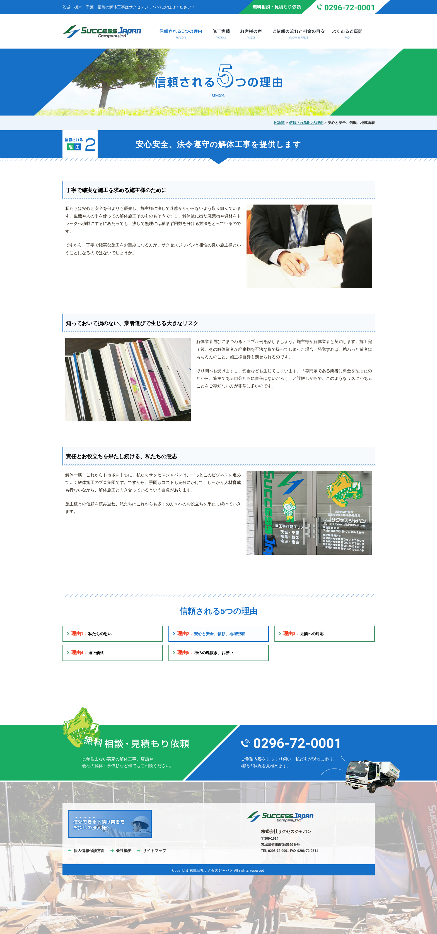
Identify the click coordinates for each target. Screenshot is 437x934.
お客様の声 (251, 34)
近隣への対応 (303, 633)
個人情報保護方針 (89, 850)
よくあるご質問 (350, 34)
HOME (279, 123)
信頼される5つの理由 (180, 34)
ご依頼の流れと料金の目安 (298, 34)
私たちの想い (91, 633)
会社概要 (124, 850)
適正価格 (87, 652)
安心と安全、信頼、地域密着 (211, 633)
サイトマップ (154, 850)
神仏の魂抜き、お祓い (205, 652)
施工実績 (221, 34)
